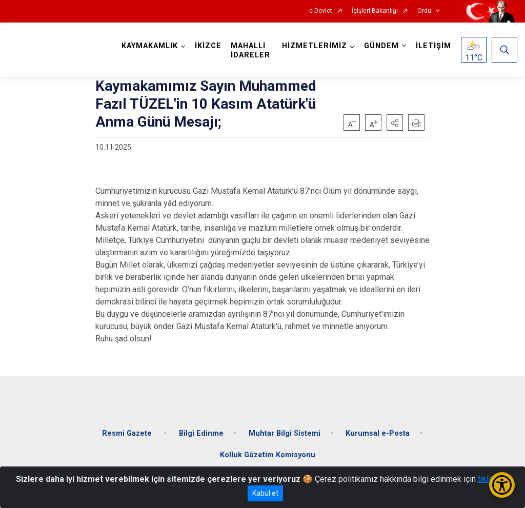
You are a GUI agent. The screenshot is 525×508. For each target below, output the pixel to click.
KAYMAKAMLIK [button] (150, 46)
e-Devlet (320, 11)
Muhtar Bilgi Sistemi (284, 433)
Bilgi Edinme (201, 433)
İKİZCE (208, 46)
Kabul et (265, 493)
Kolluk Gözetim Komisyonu (267, 455)
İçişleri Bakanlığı (375, 11)
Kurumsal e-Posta (378, 433)
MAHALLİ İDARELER (250, 50)
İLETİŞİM (433, 46)
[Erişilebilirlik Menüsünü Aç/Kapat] (502, 485)
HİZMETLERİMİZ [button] (314, 46)
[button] (395, 122)
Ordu (424, 11)
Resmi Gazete (128, 433)
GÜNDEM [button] (381, 46)
